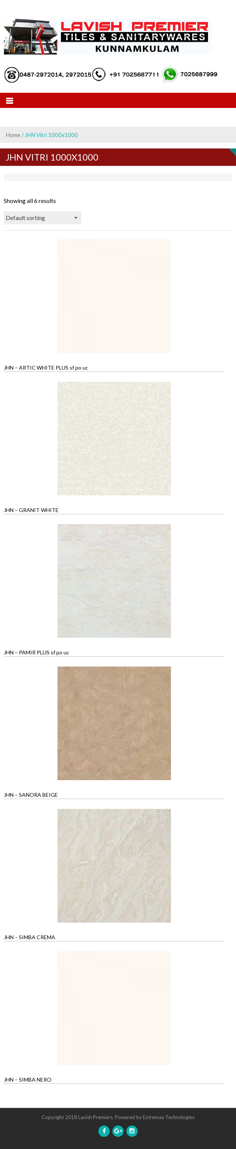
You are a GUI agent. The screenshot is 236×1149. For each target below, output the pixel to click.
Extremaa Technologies (168, 1117)
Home (13, 134)
